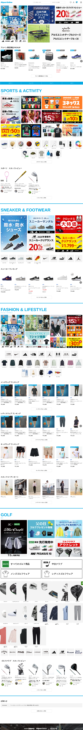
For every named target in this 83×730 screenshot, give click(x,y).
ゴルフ (71, 83)
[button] (81, 61)
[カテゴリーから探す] (58, 2)
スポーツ (10, 83)
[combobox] (42, 2)
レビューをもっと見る (41, 197)
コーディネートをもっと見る (41, 502)
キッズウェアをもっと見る (41, 470)
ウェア (51, 83)
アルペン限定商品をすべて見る (41, 76)
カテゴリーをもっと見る (41, 161)
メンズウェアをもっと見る (41, 409)
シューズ (31, 83)
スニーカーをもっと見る (41, 297)
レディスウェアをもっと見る (41, 439)
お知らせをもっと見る (41, 710)
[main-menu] (81, 2)
